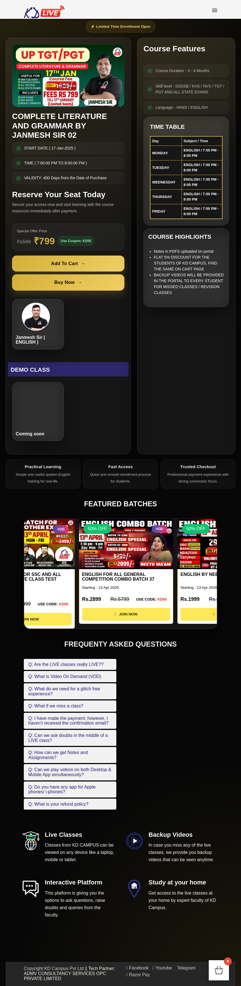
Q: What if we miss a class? (56, 706)
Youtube (162, 968)
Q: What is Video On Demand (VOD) (64, 676)
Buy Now (68, 282)
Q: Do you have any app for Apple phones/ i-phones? (62, 789)
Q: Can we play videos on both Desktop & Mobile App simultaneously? (69, 772)
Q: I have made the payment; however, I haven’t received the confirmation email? (68, 721)
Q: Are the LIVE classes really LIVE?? (66, 664)
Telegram (186, 968)
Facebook (137, 968)
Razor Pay (138, 974)
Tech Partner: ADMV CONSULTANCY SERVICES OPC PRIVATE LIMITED (69, 973)
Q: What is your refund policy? (58, 804)
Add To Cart (68, 263)
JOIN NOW (71, 619)
